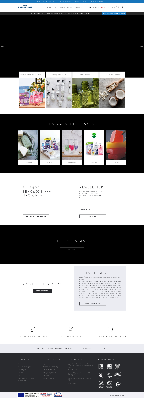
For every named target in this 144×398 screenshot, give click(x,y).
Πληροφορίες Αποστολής (50, 332)
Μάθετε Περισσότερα (42, 256)
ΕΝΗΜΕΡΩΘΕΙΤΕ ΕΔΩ (117, 395)
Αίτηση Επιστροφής (49, 335)
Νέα (19, 341)
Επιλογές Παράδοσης (49, 338)
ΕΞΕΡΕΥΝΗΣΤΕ (72, 215)
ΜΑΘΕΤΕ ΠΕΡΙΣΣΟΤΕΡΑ (92, 269)
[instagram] (75, 367)
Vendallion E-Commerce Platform (116, 387)
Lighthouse (95, 387)
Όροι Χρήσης (22, 335)
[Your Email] (92, 175)
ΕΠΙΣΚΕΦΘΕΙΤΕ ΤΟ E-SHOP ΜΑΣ (36, 182)
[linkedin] (71, 367)
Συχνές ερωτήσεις (48, 329)
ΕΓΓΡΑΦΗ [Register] (92, 182)
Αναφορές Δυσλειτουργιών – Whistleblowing (27, 345)
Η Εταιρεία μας (22, 329)
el (112, 7)
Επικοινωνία (46, 341)
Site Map (20, 338)
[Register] (105, 314)
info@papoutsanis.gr (74, 349)
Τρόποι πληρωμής (48, 344)
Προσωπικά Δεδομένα (24, 332)
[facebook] (68, 367)
